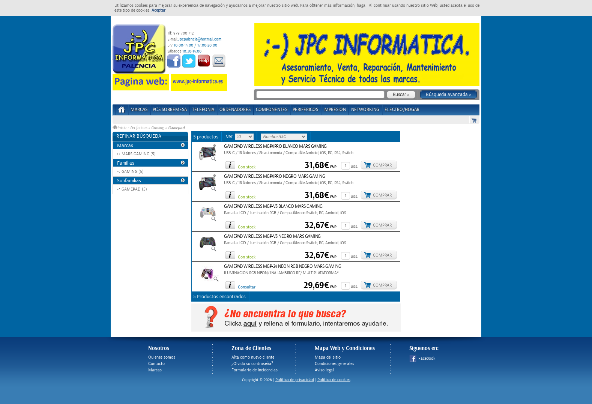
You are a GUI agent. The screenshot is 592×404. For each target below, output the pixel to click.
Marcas (139, 110)
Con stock (246, 167)
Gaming (157, 128)
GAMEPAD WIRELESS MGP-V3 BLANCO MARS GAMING (273, 206)
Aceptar (158, 10)
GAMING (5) (133, 171)
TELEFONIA (203, 110)
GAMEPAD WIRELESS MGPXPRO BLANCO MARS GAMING (275, 146)
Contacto (156, 363)
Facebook (422, 358)
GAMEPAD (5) (134, 189)
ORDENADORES (235, 110)
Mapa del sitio (328, 357)
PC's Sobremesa (170, 110)
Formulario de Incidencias (254, 370)
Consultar (246, 287)
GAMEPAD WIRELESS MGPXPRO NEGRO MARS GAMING (274, 176)
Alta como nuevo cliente (252, 357)
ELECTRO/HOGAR (402, 110)
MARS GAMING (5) (139, 154)
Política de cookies (333, 379)
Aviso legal (324, 370)
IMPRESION (334, 110)
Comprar (382, 165)
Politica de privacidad (294, 379)
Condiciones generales (334, 363)
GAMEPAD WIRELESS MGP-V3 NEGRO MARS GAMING (272, 236)
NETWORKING (365, 110)
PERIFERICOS (305, 110)
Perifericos (138, 128)
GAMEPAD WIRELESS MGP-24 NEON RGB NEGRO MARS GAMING (282, 266)
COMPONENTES (271, 110)
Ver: (230, 137)
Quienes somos (161, 357)
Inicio (120, 128)
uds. (354, 166)
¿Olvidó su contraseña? (252, 363)
